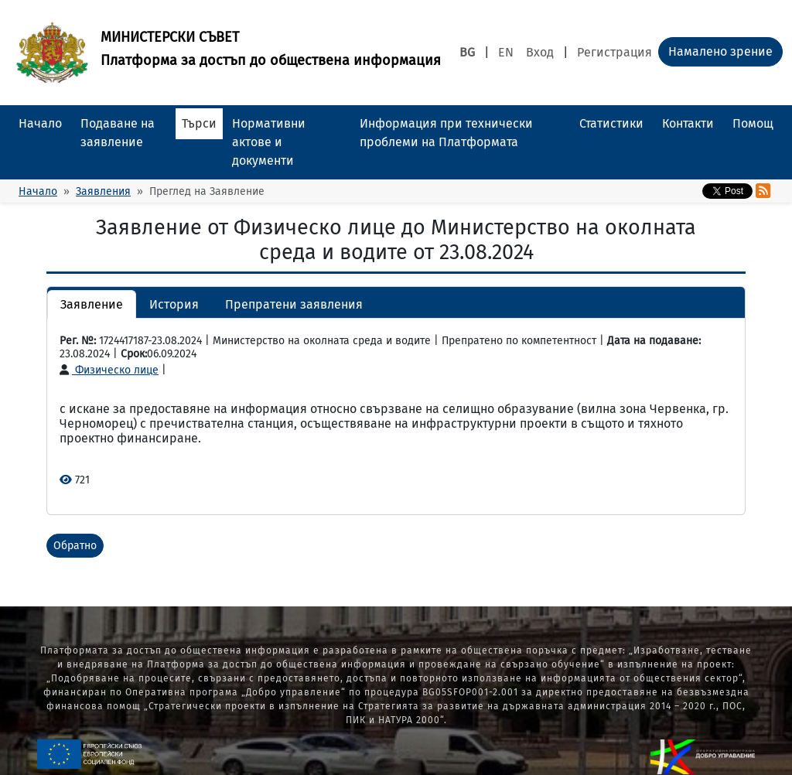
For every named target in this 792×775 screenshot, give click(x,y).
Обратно (75, 545)
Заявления (103, 191)
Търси (199, 123)
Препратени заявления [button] (294, 304)
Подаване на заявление (117, 132)
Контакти (688, 123)
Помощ (752, 123)
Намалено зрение (720, 51)
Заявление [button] (91, 304)
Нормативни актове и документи (269, 142)
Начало (40, 123)
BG (467, 52)
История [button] (174, 304)
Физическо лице (109, 370)
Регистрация (614, 52)
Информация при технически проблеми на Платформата (446, 132)
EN (506, 52)
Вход (540, 52)
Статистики (611, 123)
